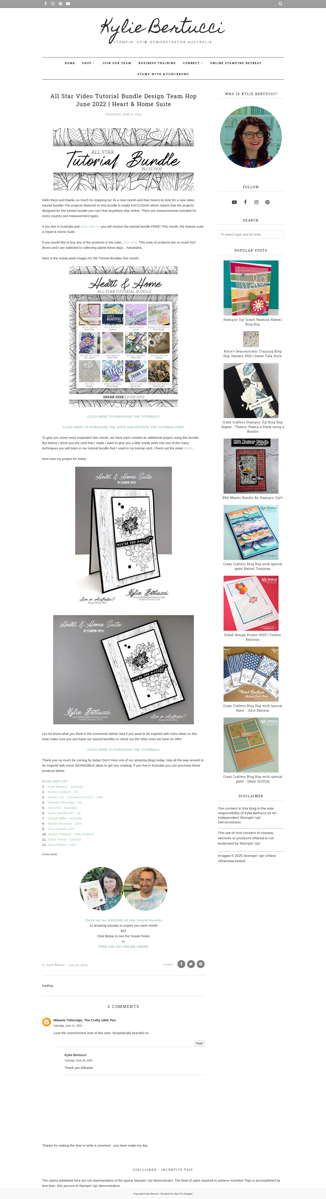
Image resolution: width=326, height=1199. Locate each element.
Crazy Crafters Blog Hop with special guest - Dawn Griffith (252, 779)
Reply (199, 1043)
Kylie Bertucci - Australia (65, 786)
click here (130, 242)
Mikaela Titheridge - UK (65, 802)
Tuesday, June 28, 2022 (79, 1060)
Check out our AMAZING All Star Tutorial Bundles (123, 920)
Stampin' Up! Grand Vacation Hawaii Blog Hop (252, 322)
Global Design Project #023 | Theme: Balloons (252, 637)
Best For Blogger (184, 1193)
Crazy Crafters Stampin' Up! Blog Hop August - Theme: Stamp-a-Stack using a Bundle (252, 427)
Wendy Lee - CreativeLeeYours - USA (75, 797)
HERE (188, 448)
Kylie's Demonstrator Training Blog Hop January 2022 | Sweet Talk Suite (252, 354)
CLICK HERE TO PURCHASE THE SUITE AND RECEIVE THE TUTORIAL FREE (123, 427)
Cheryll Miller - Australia (65, 818)
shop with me (90, 226)
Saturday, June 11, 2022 (68, 1025)
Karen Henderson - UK (64, 813)
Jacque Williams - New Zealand (71, 834)
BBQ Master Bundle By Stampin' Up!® (252, 498)
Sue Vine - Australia (62, 808)
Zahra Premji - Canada (64, 839)
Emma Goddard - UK (63, 792)
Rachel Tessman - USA (65, 823)
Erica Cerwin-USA (61, 829)
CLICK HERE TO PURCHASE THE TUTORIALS (123, 416)
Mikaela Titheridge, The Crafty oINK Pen (85, 1020)
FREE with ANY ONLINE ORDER (123, 946)
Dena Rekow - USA (62, 845)
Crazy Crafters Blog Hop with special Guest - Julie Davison (252, 708)
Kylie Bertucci (163, 28)
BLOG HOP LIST (55, 781)
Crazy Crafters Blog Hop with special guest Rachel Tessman (252, 566)
